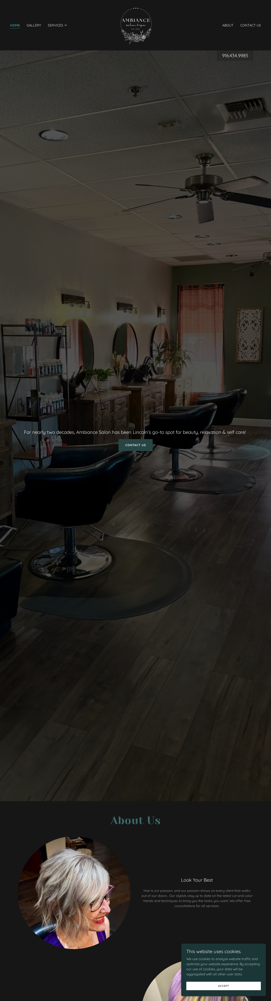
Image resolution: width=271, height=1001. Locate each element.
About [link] (228, 25)
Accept (223, 985)
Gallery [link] (34, 25)
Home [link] (15, 25)
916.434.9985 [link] (235, 55)
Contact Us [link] (250, 25)
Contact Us (135, 445)
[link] (135, 25)
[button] (57, 25)
